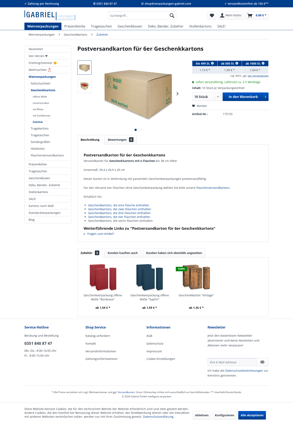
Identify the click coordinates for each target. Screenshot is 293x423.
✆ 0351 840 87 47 (105, 3)
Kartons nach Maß (41, 206)
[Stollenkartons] (200, 26)
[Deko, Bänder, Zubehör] (165, 26)
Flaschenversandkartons (47, 155)
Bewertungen (120, 139)
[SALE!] (221, 26)
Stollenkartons (38, 192)
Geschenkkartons (43, 90)
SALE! (32, 199)
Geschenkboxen (39, 178)
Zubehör (38, 122)
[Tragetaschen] (101, 26)
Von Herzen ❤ (38, 56)
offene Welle (40, 96)
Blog (32, 220)
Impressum (154, 351)
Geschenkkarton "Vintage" (196, 295)
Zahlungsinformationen (101, 359)
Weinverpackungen (42, 77)
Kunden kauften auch (123, 253)
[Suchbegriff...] (142, 15)
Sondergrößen (40, 142)
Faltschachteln (40, 83)
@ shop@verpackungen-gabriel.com (166, 3)
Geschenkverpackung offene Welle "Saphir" (149, 297)
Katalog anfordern (97, 336)
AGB (149, 336)
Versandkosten (126, 392)
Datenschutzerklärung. (158, 417)
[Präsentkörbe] (74, 26)
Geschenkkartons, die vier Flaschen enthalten (119, 217)
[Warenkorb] (257, 15)
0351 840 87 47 (38, 343)
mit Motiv (38, 109)
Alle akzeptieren (252, 415)
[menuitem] (142, 15)
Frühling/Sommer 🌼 (43, 63)
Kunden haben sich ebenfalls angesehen (174, 253)
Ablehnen (202, 415)
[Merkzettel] (212, 15)
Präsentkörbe (38, 164)
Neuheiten (36, 49)
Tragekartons (40, 128)
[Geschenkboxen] (130, 26)
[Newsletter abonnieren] (262, 362)
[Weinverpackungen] (42, 26)
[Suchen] (172, 15)
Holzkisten (38, 149)
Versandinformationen (100, 351)
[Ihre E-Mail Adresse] (232, 362)
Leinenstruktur (41, 103)
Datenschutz (155, 343)
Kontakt (90, 343)
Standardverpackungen (45, 213)
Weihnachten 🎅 (40, 70)
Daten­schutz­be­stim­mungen (244, 370)
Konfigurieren (224, 415)
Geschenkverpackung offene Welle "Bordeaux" (103, 297)
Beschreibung (90, 140)
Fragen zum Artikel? (99, 234)
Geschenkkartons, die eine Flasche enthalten (118, 205)
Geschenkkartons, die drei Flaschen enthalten (119, 213)
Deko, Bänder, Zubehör (44, 185)
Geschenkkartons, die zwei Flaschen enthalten (119, 209)
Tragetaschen (40, 135)
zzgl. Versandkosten (258, 75)
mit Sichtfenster (42, 115)
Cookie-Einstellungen (160, 359)
